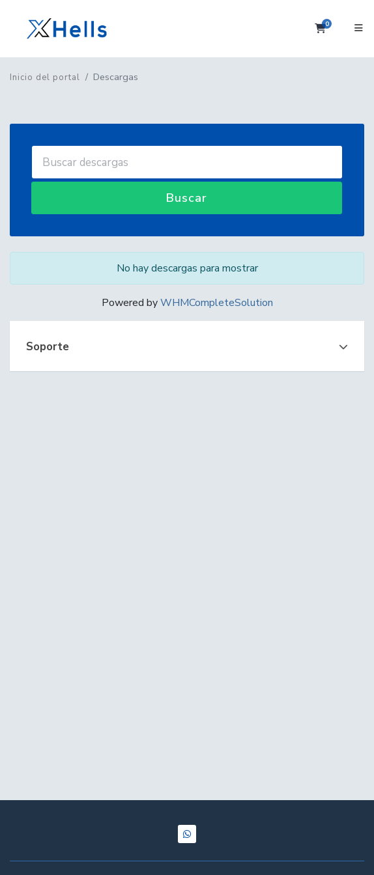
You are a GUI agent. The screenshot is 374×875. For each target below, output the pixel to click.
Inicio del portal (45, 77)
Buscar (186, 198)
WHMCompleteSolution (216, 303)
